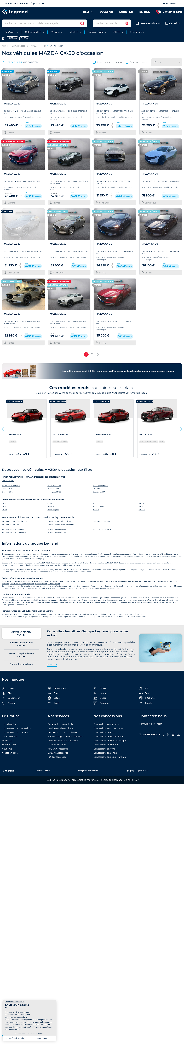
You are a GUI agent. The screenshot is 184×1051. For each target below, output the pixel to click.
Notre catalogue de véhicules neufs (66, 736)
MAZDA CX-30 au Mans (102, 529)
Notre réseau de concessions (16, 728)
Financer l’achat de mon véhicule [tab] (21, 644)
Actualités (7, 740)
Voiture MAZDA (8, 481)
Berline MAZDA (8, 489)
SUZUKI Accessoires (58, 753)
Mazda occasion (41, 584)
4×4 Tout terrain (12, 559)
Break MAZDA (7, 492)
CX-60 (4, 510)
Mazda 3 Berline (99, 507)
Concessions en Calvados (106, 724)
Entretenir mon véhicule (60, 724)
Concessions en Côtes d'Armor (109, 728)
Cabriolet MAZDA (54, 486)
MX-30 (141, 503)
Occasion (172, 23)
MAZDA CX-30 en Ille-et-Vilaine (59, 521)
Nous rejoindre (9, 736)
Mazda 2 (51, 507)
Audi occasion (168, 586)
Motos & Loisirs (9, 745)
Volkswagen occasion (18, 588)
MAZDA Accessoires (58, 749)
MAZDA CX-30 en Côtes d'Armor (14, 521)
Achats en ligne (10, 753)
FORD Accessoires (57, 757)
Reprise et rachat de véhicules (63, 732)
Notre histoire (9, 724)
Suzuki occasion (54, 584)
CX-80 (50, 503)
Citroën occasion (16, 584)
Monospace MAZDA (100, 486)
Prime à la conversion (107, 62)
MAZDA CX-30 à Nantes (57, 532)
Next (181, 428)
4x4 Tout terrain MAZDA (11, 486)
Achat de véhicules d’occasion (63, 740)
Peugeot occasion (98, 586)
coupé (39, 559)
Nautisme (7, 749)
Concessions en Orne (104, 749)
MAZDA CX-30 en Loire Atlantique (61, 524)
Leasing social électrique (60, 728)
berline (21, 559)
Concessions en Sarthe (105, 753)
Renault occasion (83, 586)
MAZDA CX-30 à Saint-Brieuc (13, 529)
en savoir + (52, 664)
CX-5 (4, 507)
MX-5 (141, 507)
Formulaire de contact (150, 724)
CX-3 (4, 503)
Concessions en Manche (106, 745)
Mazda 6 (96, 510)
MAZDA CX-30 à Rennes (57, 529)
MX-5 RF (142, 510)
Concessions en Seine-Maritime (110, 757)
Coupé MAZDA (53, 489)
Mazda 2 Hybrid (53, 510)
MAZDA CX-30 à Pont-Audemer (14, 532)
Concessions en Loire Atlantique (110, 740)
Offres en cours (136, 62)
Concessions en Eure (104, 732)
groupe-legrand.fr (76, 563)
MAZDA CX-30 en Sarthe (102, 521)
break (27, 559)
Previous (3, 428)
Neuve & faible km (148, 23)
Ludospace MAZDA (55, 492)
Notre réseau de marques (15, 732)
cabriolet (33, 559)
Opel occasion (28, 584)
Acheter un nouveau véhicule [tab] (21, 633)
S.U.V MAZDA (98, 489)
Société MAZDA (99, 492)
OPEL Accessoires (57, 745)
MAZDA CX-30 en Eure (10, 524)
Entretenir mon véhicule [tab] (21, 664)
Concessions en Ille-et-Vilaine (109, 736)
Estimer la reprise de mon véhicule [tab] (21, 655)
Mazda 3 (96, 503)
